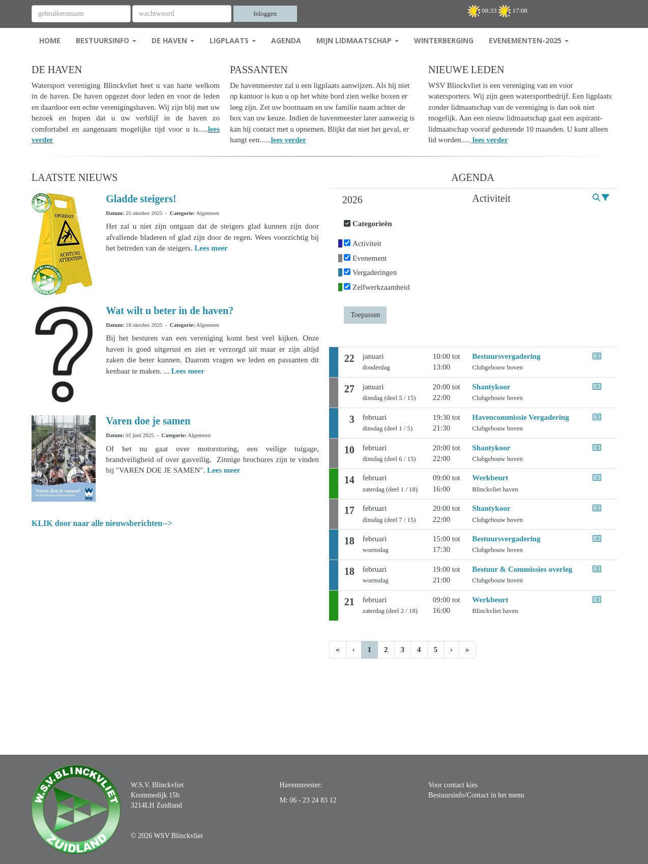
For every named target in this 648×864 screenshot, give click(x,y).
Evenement (369, 258)
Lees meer (210, 248)
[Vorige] (354, 650)
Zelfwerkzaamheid (380, 287)
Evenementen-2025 (529, 40)
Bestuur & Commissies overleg (522, 569)
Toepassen (365, 315)
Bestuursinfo (106, 40)
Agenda (286, 40)
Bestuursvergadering (506, 356)
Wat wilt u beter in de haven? (169, 310)
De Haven (173, 40)
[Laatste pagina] (467, 650)
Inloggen (265, 13)
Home (50, 40)
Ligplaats (233, 40)
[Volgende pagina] (451, 650)
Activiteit (366, 243)
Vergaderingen (374, 272)
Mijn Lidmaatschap (357, 40)
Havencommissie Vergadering (520, 417)
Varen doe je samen (148, 420)
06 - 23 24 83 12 (312, 800)
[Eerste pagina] (337, 650)
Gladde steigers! (141, 198)
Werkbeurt (490, 478)
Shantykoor (491, 387)
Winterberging (444, 40)
